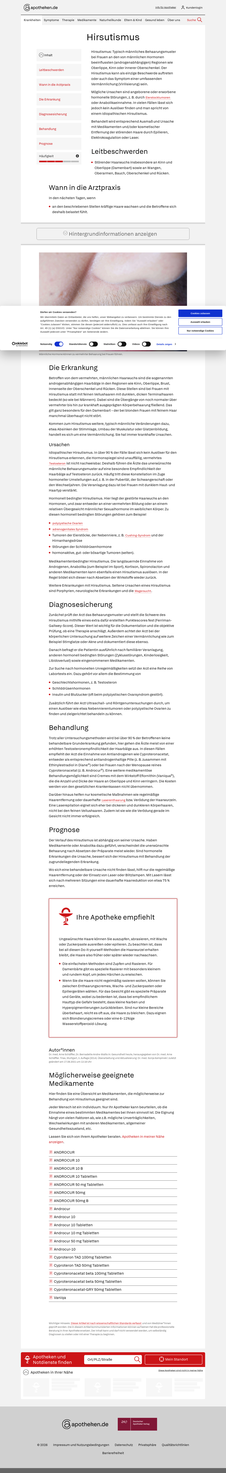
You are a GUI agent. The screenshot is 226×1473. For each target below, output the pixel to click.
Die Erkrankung (49, 100)
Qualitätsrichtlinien (175, 1450)
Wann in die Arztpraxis (54, 86)
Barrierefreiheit (113, 1458)
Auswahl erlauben (200, 16)
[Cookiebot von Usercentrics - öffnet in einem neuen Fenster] (19, 38)
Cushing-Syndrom (139, 540)
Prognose (46, 145)
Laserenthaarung (115, 805)
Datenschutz (124, 1450)
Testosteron (58, 468)
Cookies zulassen (200, 7)
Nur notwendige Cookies (200, 25)
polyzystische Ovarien (70, 528)
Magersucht (144, 596)
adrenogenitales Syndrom (73, 534)
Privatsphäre (147, 1450)
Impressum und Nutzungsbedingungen (81, 1450)
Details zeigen (164, 38)
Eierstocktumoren (160, 98)
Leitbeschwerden (51, 71)
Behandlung (47, 130)
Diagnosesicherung (53, 115)
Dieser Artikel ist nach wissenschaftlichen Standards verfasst (106, 1328)
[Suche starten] (138, 1365)
